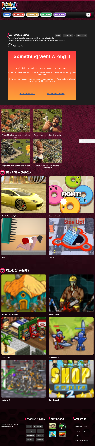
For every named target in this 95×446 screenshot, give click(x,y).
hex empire (40, 429)
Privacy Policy (81, 420)
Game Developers (82, 430)
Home (7, 14)
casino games (31, 420)
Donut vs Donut (54, 205)
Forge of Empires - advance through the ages (11, 132)
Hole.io (51, 247)
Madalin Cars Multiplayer (10, 205)
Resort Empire (6, 346)
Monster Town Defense (9, 304)
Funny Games (62, 35)
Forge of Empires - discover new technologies (35, 156)
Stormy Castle (54, 346)
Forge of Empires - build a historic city (36, 132)
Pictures (46, 14)
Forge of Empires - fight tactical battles (12, 156)
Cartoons (59, 14)
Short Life (4, 247)
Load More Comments (87, 136)
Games (52, 35)
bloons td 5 (30, 429)
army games (30, 424)
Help (77, 425)
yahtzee (41, 420)
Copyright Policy (82, 416)
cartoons (40, 424)
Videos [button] (32, 14)
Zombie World (54, 304)
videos (29, 415)
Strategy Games (75, 35)
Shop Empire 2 (54, 389)
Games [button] (18, 14)
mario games (38, 415)
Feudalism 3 (5, 389)
